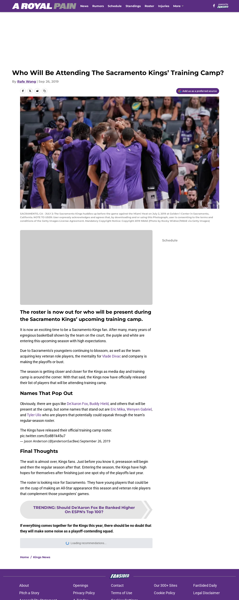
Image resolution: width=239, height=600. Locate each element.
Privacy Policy (84, 593)
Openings (80, 585)
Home (24, 557)
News (84, 6)
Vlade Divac (111, 356)
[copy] (44, 91)
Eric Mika (118, 409)
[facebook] (214, 5)
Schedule (115, 6)
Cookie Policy (164, 593)
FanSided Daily (205, 585)
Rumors (98, 6)
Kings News (41, 557)
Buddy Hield (99, 404)
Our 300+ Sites (165, 585)
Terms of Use (121, 593)
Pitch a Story (29, 593)
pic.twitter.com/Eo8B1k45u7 (42, 436)
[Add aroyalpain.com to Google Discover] (197, 91)
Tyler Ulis (34, 415)
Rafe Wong (26, 81)
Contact (117, 585)
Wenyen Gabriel (139, 409)
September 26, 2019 (95, 441)
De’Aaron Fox (77, 404)
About (24, 585)
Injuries (163, 6)
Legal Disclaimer (206, 593)
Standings (133, 6)
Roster (149, 6)
